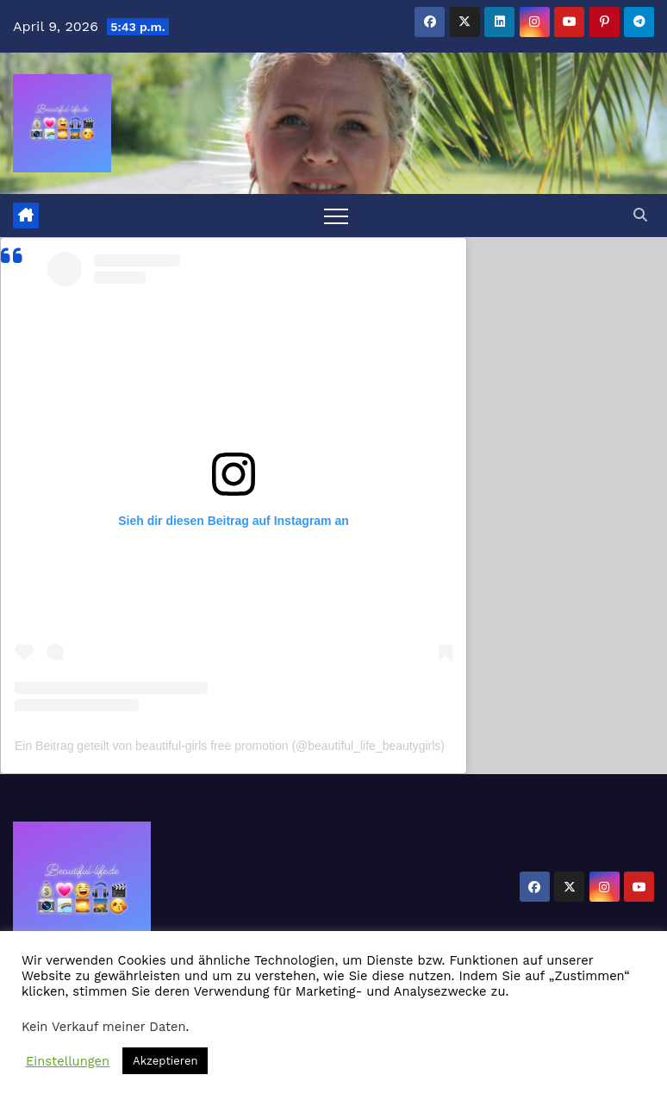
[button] (640, 215)
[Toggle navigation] (336, 215)
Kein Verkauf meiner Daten (104, 1026)
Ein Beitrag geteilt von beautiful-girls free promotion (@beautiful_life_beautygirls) (230, 746)
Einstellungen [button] (67, 1061)
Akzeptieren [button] (165, 1060)
